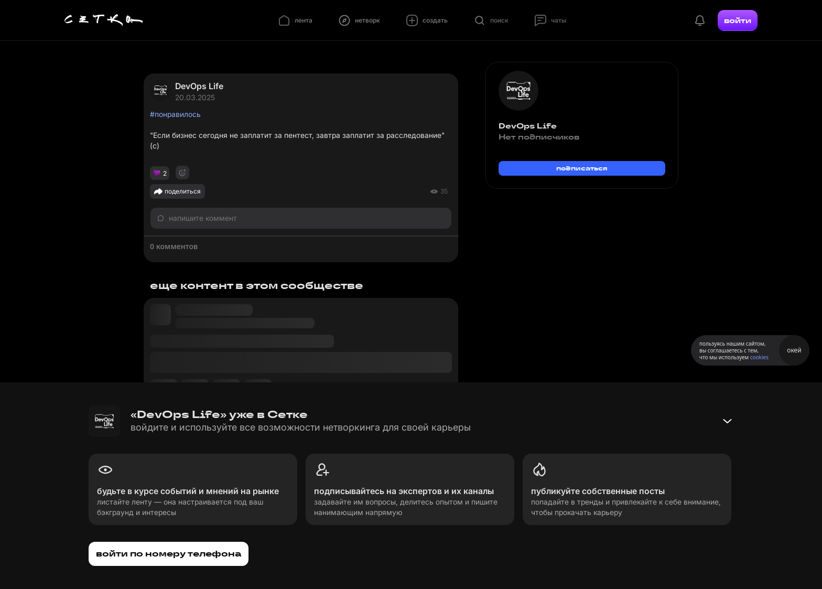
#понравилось (175, 114)
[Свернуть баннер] (727, 421)
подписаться (582, 168)
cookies (759, 357)
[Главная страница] (103, 20)
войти (737, 20)
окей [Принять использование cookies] (794, 350)
